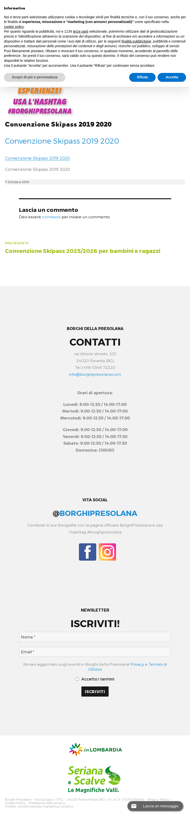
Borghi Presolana (18, 799)
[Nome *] (95, 637)
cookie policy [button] (14, 27)
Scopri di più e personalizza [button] (34, 77)
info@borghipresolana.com (95, 374)
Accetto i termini (95, 679)
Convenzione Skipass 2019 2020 (58, 124)
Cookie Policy (15, 802)
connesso (51, 216)
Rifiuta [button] (142, 77)
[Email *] (95, 652)
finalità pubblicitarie (136, 41)
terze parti (80, 31)
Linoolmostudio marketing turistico (45, 806)
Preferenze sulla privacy (47, 802)
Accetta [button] (172, 77)
